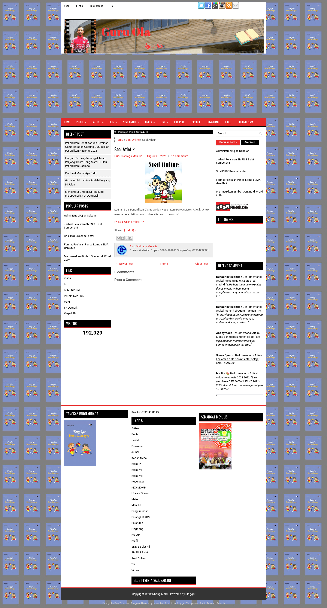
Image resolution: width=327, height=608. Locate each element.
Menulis (136, 505)
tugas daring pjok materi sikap (235, 336)
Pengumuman (139, 511)
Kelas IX (136, 463)
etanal (80, 5)
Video (228, 122)
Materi (135, 499)
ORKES (151, 121)
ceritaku (136, 440)
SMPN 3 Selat (139, 552)
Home (67, 5)
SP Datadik (71, 307)
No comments (179, 156)
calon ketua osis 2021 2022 (233, 377)
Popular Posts (228, 142)
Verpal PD (70, 313)
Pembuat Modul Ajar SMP (80, 173)
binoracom (96, 5)
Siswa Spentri (225, 355)
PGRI (67, 301)
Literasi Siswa (140, 493)
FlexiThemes (121, 603)
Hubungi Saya (245, 122)
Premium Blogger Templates (181, 603)
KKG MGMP (138, 487)
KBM (115, 121)
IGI (65, 283)
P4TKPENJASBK (74, 295)
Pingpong (179, 122)
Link (166, 121)
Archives (249, 142)
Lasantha (158, 603)
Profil (82, 121)
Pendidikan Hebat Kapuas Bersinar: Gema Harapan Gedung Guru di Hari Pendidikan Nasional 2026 (87, 146)
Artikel (99, 121)
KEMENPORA (72, 289)
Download (213, 122)
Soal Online (132, 121)
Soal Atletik (124, 149)
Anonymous (224, 333)
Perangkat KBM (140, 517)
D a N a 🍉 (223, 373)
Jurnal (135, 452)
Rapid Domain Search (212, 603)
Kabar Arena (139, 458)
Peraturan (137, 522)
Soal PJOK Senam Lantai (79, 236)
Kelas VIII (137, 475)
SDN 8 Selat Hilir (141, 546)
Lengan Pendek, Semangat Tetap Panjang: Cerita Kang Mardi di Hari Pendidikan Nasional (86, 162)
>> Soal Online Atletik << (129, 221)
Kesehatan (138, 481)
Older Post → (203, 263)
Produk (196, 122)
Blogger (190, 594)
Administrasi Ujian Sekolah (80, 215)
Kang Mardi (161, 594)
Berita (135, 434)
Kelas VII (136, 469)
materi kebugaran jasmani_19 (243, 310)
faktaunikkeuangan (229, 276)
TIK (111, 5)
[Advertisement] (163, 86)
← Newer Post (124, 263)
